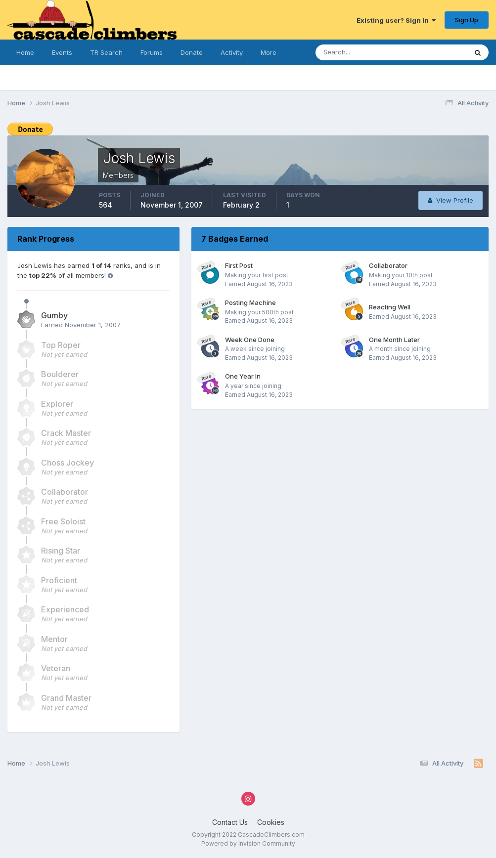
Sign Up (466, 20)
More (268, 52)
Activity (232, 52)
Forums (151, 52)
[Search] (364, 52)
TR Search (106, 52)
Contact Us (230, 822)
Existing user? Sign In (396, 20)
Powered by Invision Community (248, 843)
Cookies (270, 822)
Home (25, 52)
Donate (191, 52)
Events (62, 52)
